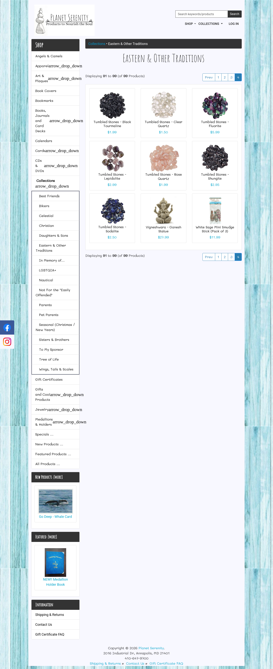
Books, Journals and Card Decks (57, 120)
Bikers (42, 206)
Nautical (44, 280)
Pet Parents (47, 314)
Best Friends (48, 196)
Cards (57, 150)
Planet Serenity (151, 648)
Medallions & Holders (57, 422)
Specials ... (44, 434)
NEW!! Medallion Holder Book (55, 567)
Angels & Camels (48, 56)
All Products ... (47, 463)
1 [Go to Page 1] (218, 77)
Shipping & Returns (49, 615)
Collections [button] (209, 24)
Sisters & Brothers (52, 339)
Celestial (44, 215)
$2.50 (112, 237)
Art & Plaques (57, 78)
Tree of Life (47, 359)
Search (234, 14)
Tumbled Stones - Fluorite (215, 124)
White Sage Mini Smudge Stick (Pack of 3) (215, 229)
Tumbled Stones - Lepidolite (112, 176)
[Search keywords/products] (201, 14)
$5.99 (215, 132)
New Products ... (49, 444)
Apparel (57, 65)
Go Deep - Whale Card (55, 504)
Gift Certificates (49, 379)
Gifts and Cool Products (57, 394)
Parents (44, 305)
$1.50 (163, 132)
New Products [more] (49, 477)
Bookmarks (44, 100)
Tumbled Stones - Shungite (215, 176)
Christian (45, 225)
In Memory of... (50, 260)
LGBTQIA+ (46, 270)
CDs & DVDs (56, 165)
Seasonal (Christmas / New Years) (55, 327)
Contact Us (43, 625)
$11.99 (215, 237)
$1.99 (112, 132)
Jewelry (57, 409)
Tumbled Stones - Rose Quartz (163, 176)
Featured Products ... (53, 454)
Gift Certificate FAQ (49, 634)
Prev (209, 77)
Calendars (43, 140)
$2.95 (215, 184)
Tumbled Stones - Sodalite (112, 229)
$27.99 (163, 237)
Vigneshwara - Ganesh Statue (163, 229)
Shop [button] (189, 24)
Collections (96, 44)
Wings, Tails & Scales (54, 369)
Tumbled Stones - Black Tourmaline (112, 124)
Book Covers (45, 90)
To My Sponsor (49, 349)
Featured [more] (46, 537)
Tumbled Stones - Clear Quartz (163, 124)
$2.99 (112, 184)
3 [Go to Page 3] (231, 77)
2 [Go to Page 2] (225, 77)
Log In (234, 24)
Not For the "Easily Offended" (53, 292)
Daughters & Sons (52, 235)
